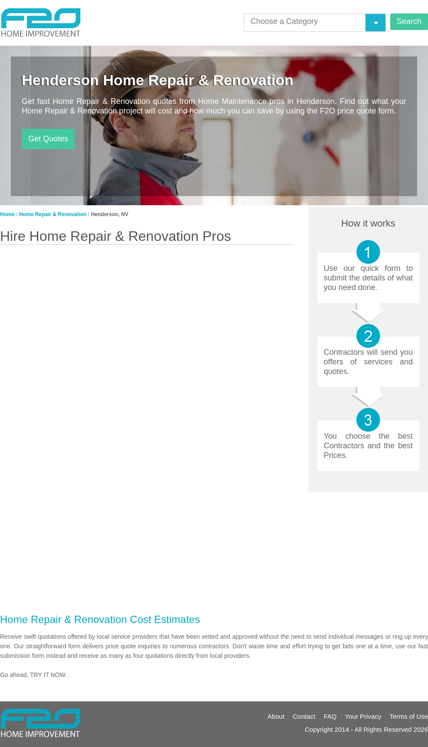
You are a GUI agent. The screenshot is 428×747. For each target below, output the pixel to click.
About (275, 716)
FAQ (330, 716)
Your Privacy (363, 716)
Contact (304, 716)
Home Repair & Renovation (52, 214)
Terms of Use (409, 716)
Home (7, 214)
